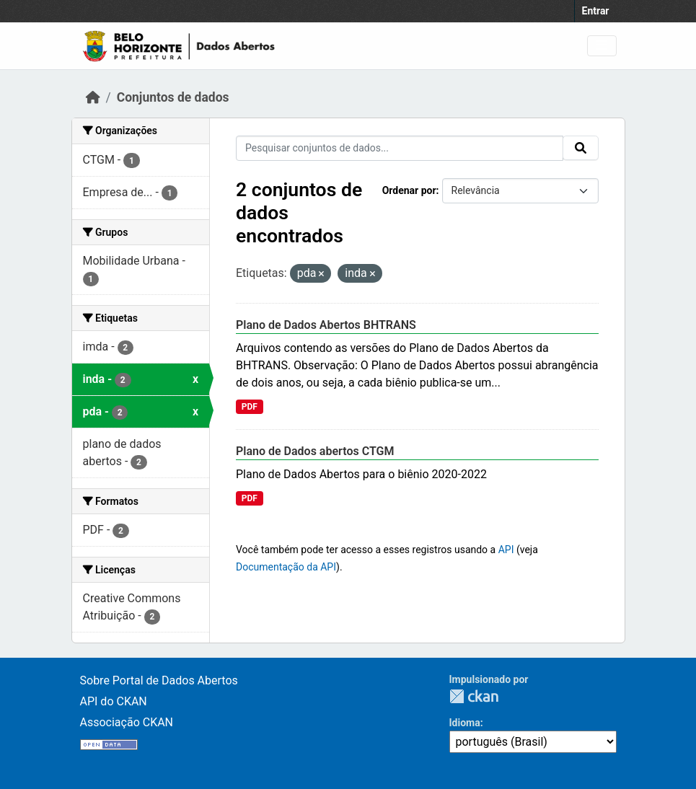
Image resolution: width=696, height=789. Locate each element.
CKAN (473, 696)
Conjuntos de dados (173, 97)
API (506, 549)
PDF (249, 407)
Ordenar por (409, 190)
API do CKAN (113, 701)
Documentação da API (286, 567)
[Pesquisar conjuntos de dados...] (399, 148)
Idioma (464, 722)
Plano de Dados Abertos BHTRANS (326, 325)
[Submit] (581, 148)
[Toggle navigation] (602, 45)
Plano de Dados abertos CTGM (315, 451)
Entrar (595, 11)
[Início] (93, 97)
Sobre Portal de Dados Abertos (159, 680)
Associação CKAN (127, 722)
